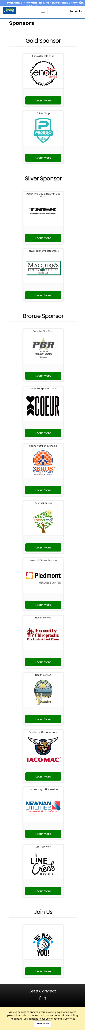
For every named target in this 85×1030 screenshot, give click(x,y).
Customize (69, 1018)
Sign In (73, 11)
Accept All (43, 1023)
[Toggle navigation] (43, 11)
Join (81, 11)
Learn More (43, 100)
